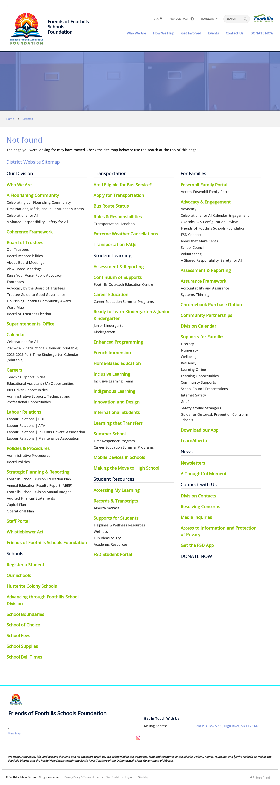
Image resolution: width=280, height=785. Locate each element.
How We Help (163, 33)
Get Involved (191, 33)
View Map (14, 733)
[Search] (236, 19)
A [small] (154, 19)
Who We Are (136, 33)
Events (213, 33)
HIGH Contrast (182, 18)
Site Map (143, 777)
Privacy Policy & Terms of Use (82, 777)
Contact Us (234, 33)
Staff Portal (112, 777)
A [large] (161, 18)
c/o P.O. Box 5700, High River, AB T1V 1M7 (227, 726)
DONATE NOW (261, 33)
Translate (209, 18)
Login (128, 777)
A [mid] (157, 19)
